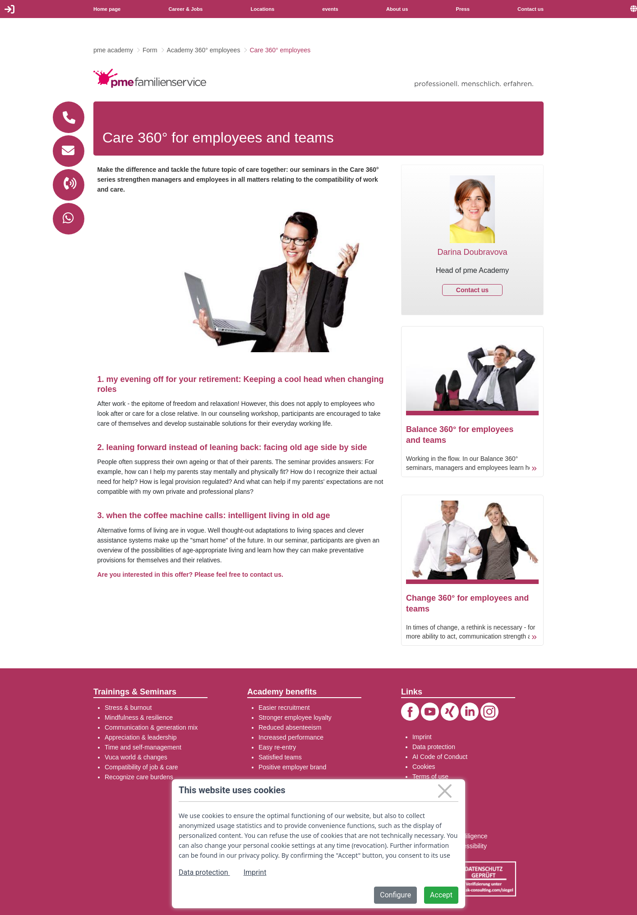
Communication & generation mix (151, 727)
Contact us (472, 290)
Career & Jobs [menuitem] (185, 9)
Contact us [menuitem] (530, 9)
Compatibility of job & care (141, 767)
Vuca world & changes (136, 757)
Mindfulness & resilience (139, 717)
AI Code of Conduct (439, 756)
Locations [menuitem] (262, 9)
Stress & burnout (128, 707)
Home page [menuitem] (106, 9)
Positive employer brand (292, 767)
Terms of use (430, 776)
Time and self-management (143, 747)
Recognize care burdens (139, 777)
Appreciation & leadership (141, 737)
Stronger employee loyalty (295, 717)
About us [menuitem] (397, 9)
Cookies (423, 766)
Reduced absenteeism (289, 727)
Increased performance (290, 737)
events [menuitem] (330, 9)
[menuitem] (633, 9)
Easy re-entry (277, 747)
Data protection (433, 746)
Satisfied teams (280, 757)
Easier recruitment (284, 707)
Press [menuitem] (463, 9)
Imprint (422, 736)
